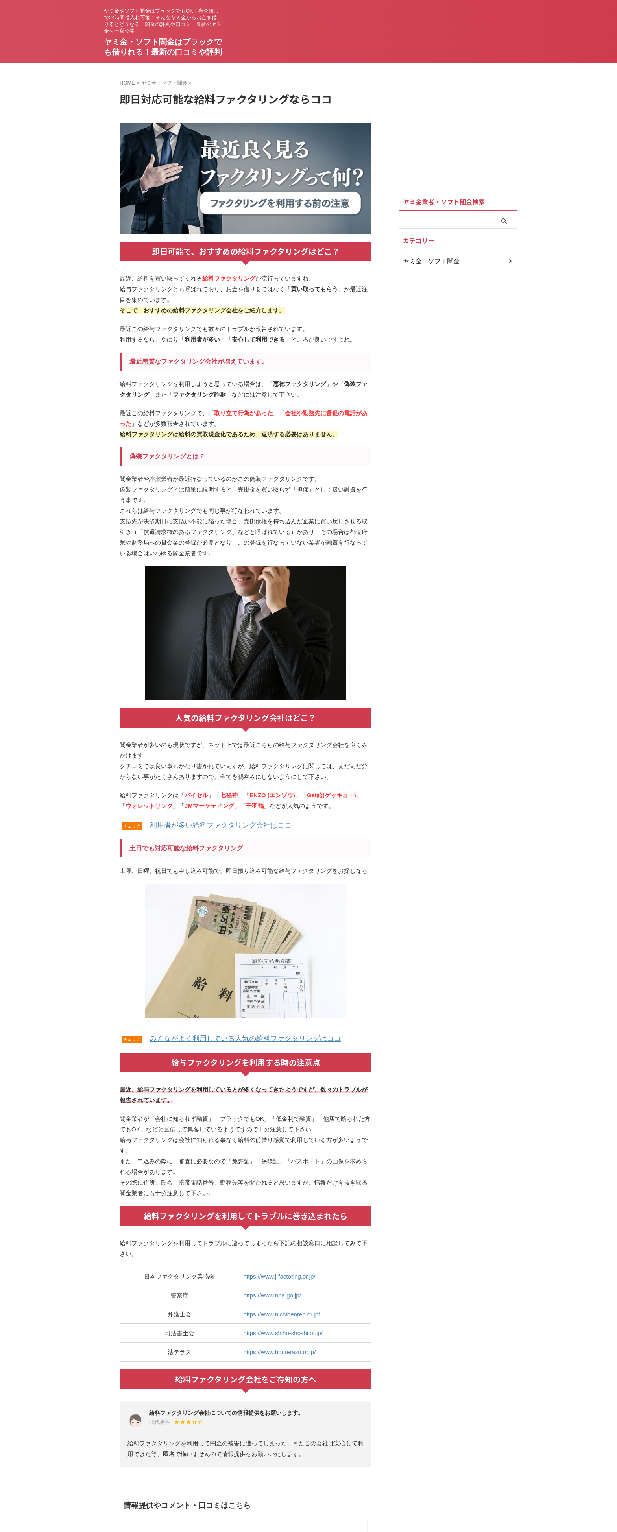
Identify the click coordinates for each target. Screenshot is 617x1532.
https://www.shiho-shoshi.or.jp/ (283, 1330)
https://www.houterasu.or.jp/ (279, 1349)
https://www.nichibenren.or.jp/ (281, 1311)
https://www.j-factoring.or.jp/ (279, 1274)
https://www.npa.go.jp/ (272, 1293)
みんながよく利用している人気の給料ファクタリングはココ (229, 1036)
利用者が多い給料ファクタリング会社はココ (209, 824)
